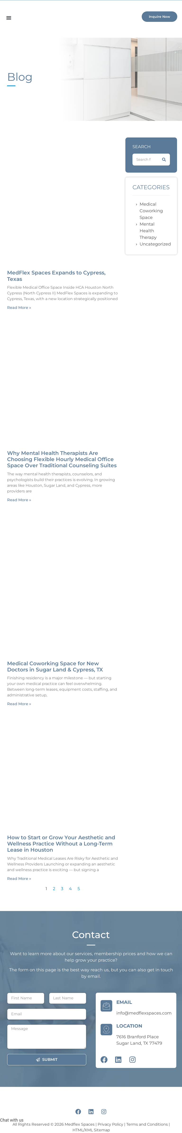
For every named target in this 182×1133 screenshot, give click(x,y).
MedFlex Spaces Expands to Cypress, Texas (56, 275)
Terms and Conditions (147, 1124)
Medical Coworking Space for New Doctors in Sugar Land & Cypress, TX (55, 666)
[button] (9, 18)
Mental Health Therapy (148, 231)
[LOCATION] (106, 1028)
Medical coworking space (151, 211)
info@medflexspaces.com (144, 1013)
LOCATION (129, 1026)
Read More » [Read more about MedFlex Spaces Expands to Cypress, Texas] (19, 307)
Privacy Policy (110, 1124)
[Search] (164, 159)
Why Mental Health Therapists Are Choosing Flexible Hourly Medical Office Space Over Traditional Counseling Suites (62, 459)
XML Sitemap (97, 1130)
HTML (78, 1130)
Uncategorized (155, 244)
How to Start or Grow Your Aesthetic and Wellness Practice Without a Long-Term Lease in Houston (61, 843)
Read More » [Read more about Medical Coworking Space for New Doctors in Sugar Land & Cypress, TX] (19, 704)
